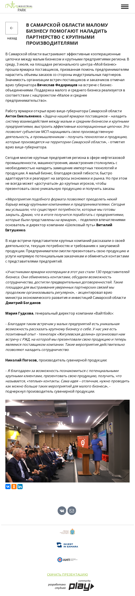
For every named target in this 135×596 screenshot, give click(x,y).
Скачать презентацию (67, 574)
